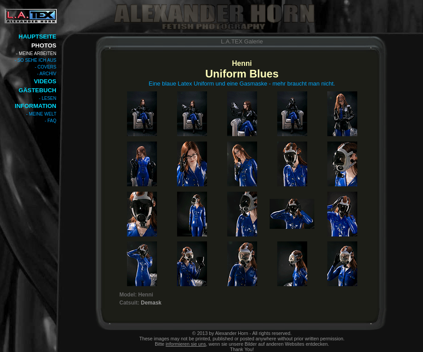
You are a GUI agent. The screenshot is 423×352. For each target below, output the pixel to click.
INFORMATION (35, 106)
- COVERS (45, 66)
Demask (151, 303)
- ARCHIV (46, 73)
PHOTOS (43, 45)
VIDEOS (45, 81)
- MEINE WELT (41, 114)
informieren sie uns (186, 344)
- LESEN (47, 98)
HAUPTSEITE (37, 36)
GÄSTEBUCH (37, 90)
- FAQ (50, 120)
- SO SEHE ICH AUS (35, 60)
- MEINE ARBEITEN (36, 53)
